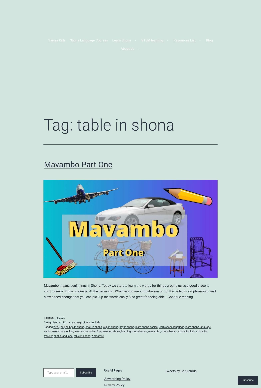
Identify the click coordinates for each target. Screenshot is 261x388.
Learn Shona (121, 40)
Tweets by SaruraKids (181, 371)
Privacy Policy (114, 385)
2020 (56, 327)
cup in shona (110, 327)
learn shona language (171, 327)
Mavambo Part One (78, 164)
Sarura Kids (56, 40)
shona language (63, 336)
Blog (209, 40)
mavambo (154, 331)
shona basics (169, 331)
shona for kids (186, 331)
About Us (127, 49)
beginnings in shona (72, 327)
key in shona (127, 327)
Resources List (185, 40)
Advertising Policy (117, 379)
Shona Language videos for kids (81, 322)
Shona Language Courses (89, 40)
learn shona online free (88, 331)
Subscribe (86, 372)
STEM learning (152, 40)
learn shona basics (146, 327)
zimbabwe (98, 336)
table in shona (82, 336)
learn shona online (62, 331)
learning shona (111, 331)
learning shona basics (134, 331)
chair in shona (93, 327)
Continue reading (180, 297)
